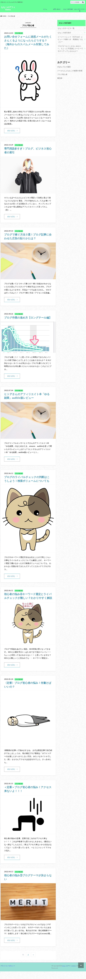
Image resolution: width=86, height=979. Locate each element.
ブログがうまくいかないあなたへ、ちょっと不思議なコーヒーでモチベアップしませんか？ (70, 47)
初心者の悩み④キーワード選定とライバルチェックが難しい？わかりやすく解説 (28, 601)
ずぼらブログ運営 (63, 66)
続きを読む (11, 130)
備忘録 (59, 77)
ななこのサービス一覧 (79, 10)
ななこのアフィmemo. (8, 8)
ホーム (45, 9)
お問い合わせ (56, 9)
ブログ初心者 (62, 73)
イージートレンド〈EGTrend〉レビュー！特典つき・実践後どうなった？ (70, 38)
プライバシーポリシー (7, 973)
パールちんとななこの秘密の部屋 (69, 70)
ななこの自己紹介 (68, 9)
